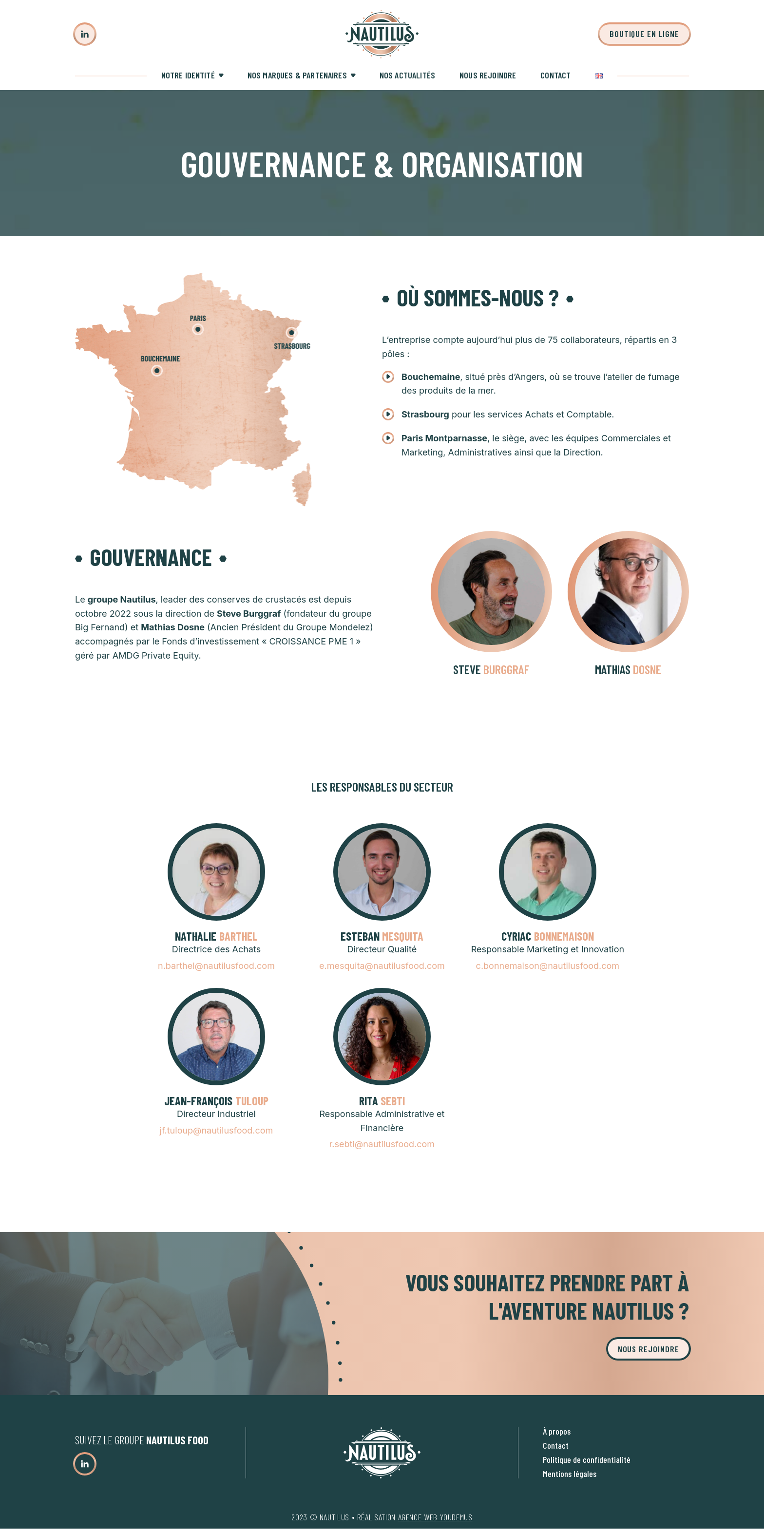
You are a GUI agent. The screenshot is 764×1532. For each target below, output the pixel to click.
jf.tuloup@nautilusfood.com (216, 1130)
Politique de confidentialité (586, 1459)
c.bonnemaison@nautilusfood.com (548, 966)
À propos (557, 1431)
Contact (555, 75)
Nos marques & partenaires (297, 75)
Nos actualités (407, 75)
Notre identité (188, 75)
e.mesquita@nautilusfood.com (382, 966)
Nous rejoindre (487, 75)
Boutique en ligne (644, 33)
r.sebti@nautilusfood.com (382, 1144)
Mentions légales (569, 1473)
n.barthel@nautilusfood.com (216, 966)
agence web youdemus (435, 1517)
